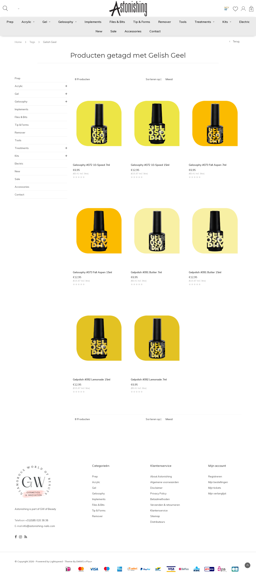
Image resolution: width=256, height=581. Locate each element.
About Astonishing (161, 478)
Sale (113, 31)
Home (18, 41)
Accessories (133, 31)
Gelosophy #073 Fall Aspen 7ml (208, 165)
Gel (46, 22)
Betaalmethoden (160, 501)
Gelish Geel (49, 41)
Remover (164, 22)
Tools (183, 22)
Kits (226, 22)
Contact (155, 31)
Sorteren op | (153, 79)
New (99, 31)
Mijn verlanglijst (217, 495)
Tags (32, 41)
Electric (244, 22)
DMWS (80, 563)
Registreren (215, 478)
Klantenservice (159, 512)
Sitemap (155, 518)
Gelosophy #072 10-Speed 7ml (91, 165)
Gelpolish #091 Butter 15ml (205, 273)
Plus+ (89, 563)
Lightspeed (56, 563)
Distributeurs (157, 524)
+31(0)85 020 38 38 (36, 522)
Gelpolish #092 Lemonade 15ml (92, 381)
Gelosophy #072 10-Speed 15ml (150, 165)
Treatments (204, 22)
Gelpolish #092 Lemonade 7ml (149, 381)
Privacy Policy (158, 495)
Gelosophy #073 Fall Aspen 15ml (93, 273)
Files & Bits (117, 22)
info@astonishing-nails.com (38, 528)
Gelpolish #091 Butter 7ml (146, 273)
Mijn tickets (214, 490)
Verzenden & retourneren (165, 507)
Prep (10, 22)
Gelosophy (67, 22)
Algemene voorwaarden (164, 484)
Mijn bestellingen (218, 484)
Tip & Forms (141, 22)
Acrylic (28, 22)
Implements (93, 22)
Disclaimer (156, 490)
